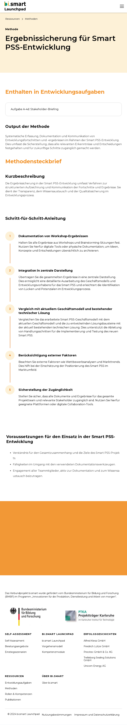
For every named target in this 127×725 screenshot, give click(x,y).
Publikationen (13, 699)
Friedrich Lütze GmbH (96, 646)
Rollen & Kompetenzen (18, 694)
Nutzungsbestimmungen (57, 714)
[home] (15, 6)
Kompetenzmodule (53, 652)
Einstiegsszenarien (16, 652)
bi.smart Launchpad (53, 640)
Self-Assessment (14, 640)
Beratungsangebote (16, 646)
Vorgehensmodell (52, 646)
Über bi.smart (50, 682)
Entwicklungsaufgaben (18, 682)
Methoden (11, 688)
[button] (121, 6)
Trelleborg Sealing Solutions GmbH (100, 659)
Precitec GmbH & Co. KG (98, 652)
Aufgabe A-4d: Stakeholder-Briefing (35, 109)
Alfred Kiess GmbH (95, 640)
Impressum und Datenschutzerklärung (96, 714)
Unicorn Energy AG (95, 666)
